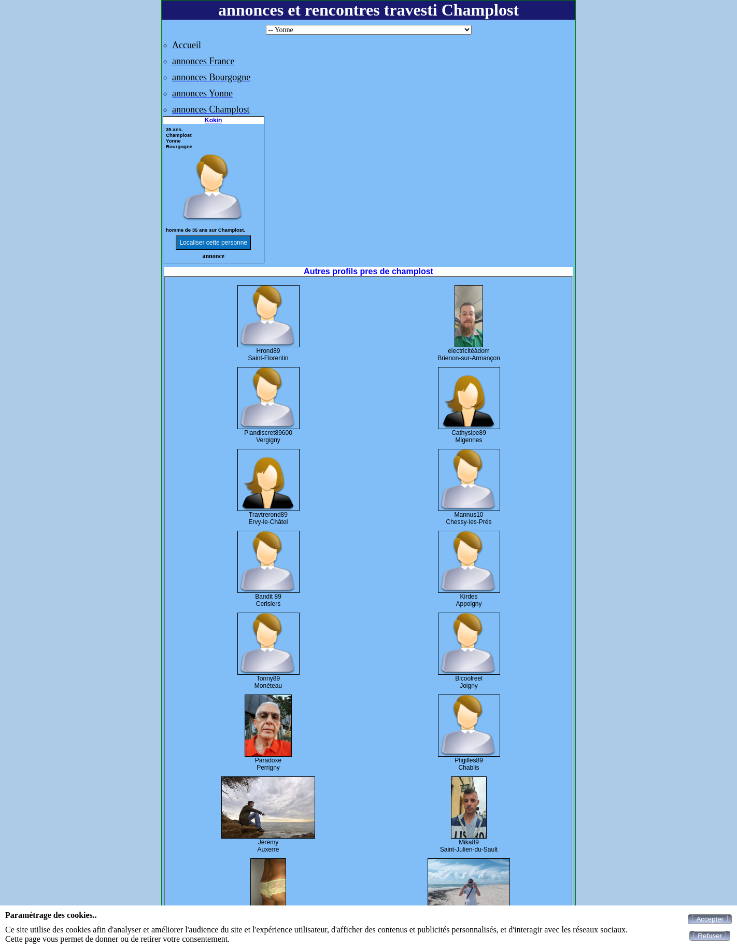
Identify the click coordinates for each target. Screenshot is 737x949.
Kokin (213, 120)
